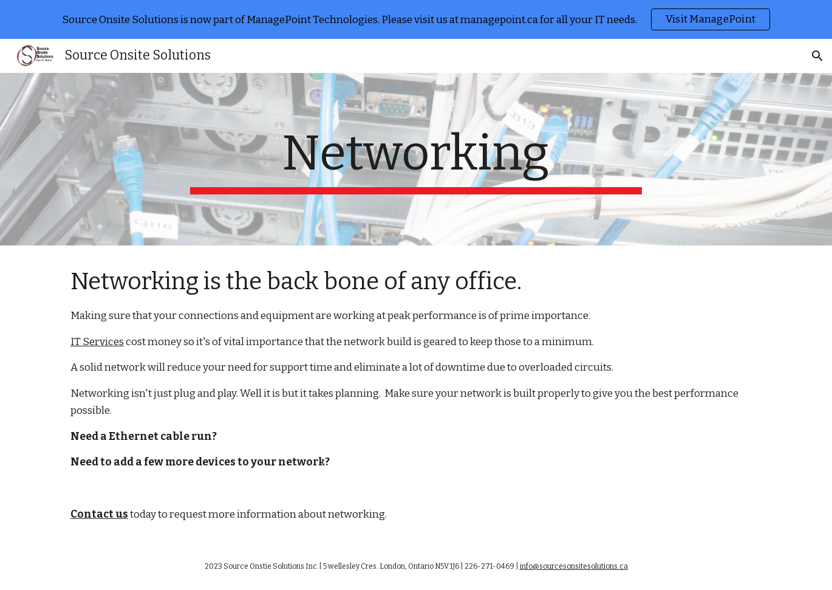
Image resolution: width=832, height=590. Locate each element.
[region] (416, 19)
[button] (817, 55)
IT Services (97, 341)
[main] (416, 159)
